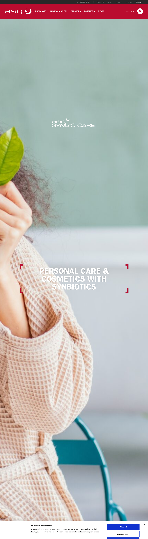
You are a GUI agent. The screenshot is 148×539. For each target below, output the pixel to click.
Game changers (58, 11)
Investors (109, 2)
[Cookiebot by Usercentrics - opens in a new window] (15, 534)
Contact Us (119, 2)
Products (40, 11)
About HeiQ (100, 2)
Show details (118, 534)
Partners (89, 11)
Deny (123, 524)
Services (76, 11)
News (101, 11)
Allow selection (123, 517)
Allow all (123, 509)
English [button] (130, 11)
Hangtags (138, 2)
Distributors (129, 2)
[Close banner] (144, 507)
